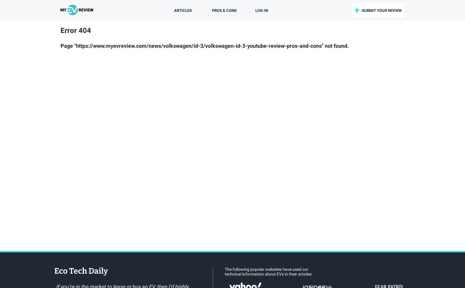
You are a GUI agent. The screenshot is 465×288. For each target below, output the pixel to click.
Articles (183, 10)
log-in (261, 10)
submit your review (382, 10)
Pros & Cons (224, 10)
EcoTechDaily (81, 272)
